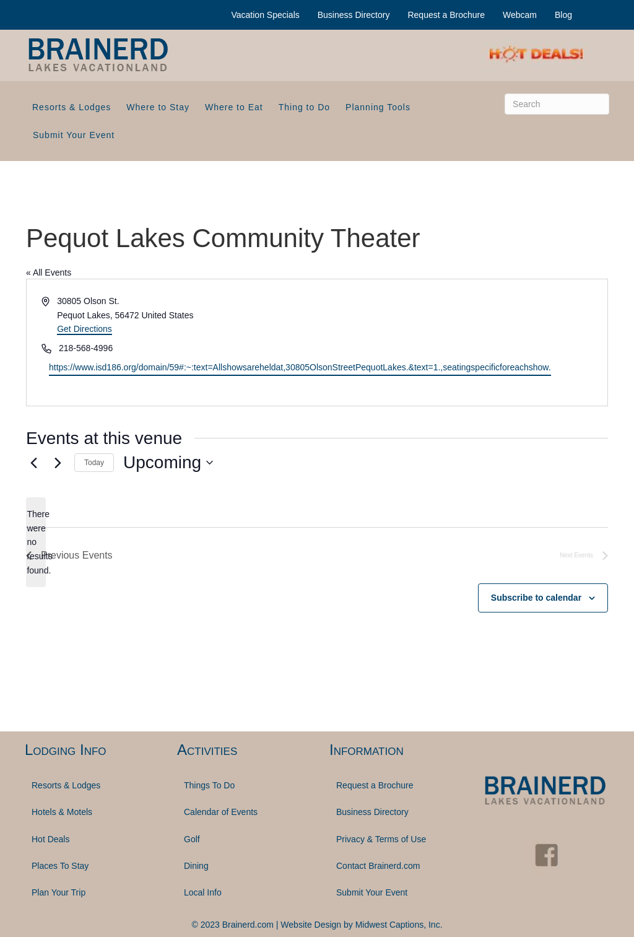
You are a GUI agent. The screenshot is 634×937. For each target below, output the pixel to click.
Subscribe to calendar (536, 598)
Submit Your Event (74, 135)
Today (94, 462)
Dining (196, 866)
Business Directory (354, 15)
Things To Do (209, 785)
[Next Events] (57, 462)
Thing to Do (304, 107)
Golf (192, 839)
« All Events (48, 272)
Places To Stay (60, 866)
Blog (563, 15)
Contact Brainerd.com (378, 866)
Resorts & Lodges (71, 107)
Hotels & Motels (62, 812)
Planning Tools (377, 107)
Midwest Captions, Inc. (399, 925)
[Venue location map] (461, 342)
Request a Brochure (446, 15)
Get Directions (84, 329)
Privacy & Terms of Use (381, 839)
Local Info (203, 892)
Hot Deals (50, 839)
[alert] (36, 542)
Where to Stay (157, 107)
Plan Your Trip (58, 892)
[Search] (557, 104)
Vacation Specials (266, 15)
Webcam (520, 15)
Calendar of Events (221, 812)
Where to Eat (234, 107)
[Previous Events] (33, 462)
